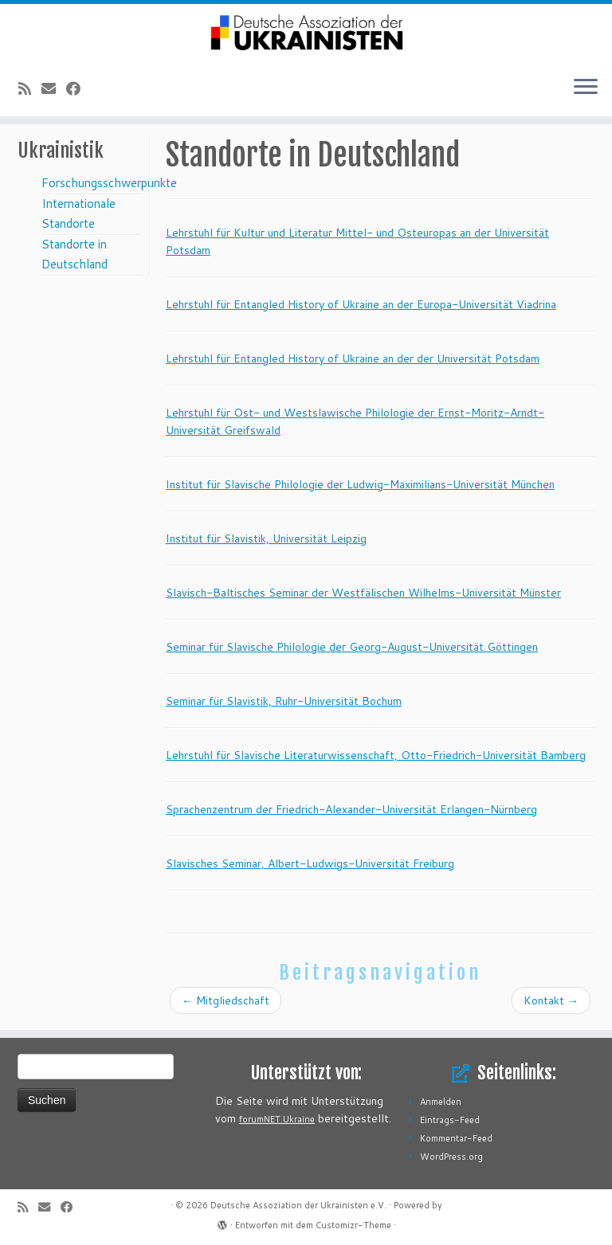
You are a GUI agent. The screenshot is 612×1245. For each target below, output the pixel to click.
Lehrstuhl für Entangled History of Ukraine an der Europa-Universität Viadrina (361, 304)
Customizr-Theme (353, 1225)
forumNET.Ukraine (277, 1119)
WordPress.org (451, 1156)
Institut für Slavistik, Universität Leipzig (266, 538)
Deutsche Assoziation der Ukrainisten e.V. (298, 1205)
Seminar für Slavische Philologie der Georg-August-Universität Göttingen (352, 647)
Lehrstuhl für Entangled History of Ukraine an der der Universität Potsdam (352, 358)
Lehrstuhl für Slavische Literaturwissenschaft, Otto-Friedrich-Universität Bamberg (376, 755)
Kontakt (551, 1000)
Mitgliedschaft (225, 1000)
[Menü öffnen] (586, 88)
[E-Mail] (53, 88)
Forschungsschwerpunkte (109, 182)
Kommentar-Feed (456, 1138)
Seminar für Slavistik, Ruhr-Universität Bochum (284, 701)
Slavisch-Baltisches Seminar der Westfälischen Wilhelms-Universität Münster (363, 593)
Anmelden (440, 1101)
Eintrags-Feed (450, 1120)
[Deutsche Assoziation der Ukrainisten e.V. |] (306, 33)
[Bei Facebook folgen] (78, 88)
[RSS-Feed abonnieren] (29, 88)
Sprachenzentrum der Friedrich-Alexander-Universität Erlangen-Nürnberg (351, 809)
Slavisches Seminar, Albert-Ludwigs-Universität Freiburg (310, 863)
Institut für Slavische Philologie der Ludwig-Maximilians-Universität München (360, 484)
